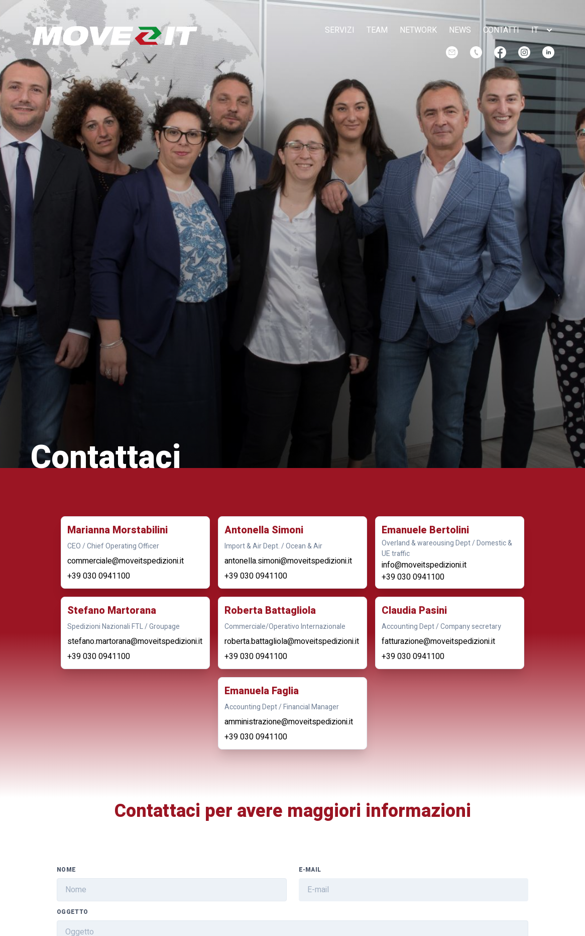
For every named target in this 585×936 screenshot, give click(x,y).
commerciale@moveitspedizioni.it (125, 561)
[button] (542, 30)
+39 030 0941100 (98, 576)
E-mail (310, 869)
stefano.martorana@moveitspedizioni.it (134, 641)
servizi (340, 30)
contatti (501, 30)
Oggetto (72, 911)
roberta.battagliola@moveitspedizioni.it (291, 641)
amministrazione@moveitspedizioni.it (288, 722)
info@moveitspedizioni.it (424, 565)
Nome (66, 869)
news (460, 30)
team (377, 30)
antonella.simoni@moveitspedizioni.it (288, 561)
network (418, 30)
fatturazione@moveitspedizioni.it (438, 641)
